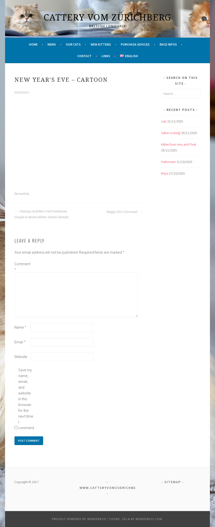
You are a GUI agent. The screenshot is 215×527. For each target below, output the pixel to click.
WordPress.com (149, 519)
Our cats (73, 44)
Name (20, 327)
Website (20, 356)
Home (33, 44)
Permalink (21, 194)
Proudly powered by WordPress (79, 519)
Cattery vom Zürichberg (107, 17)
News (51, 44)
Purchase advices (135, 44)
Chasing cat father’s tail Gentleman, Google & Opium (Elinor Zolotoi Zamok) (41, 214)
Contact (84, 56)
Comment (22, 266)
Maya (164, 173)
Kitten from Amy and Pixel (178, 144)
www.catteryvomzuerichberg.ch (113, 488)
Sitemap (172, 482)
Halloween (168, 162)
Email (20, 341)
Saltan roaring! (171, 133)
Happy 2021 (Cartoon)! (124, 212)
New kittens (101, 44)
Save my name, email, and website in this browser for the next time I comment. (26, 398)
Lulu (164, 121)
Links (105, 56)
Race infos (168, 44)
